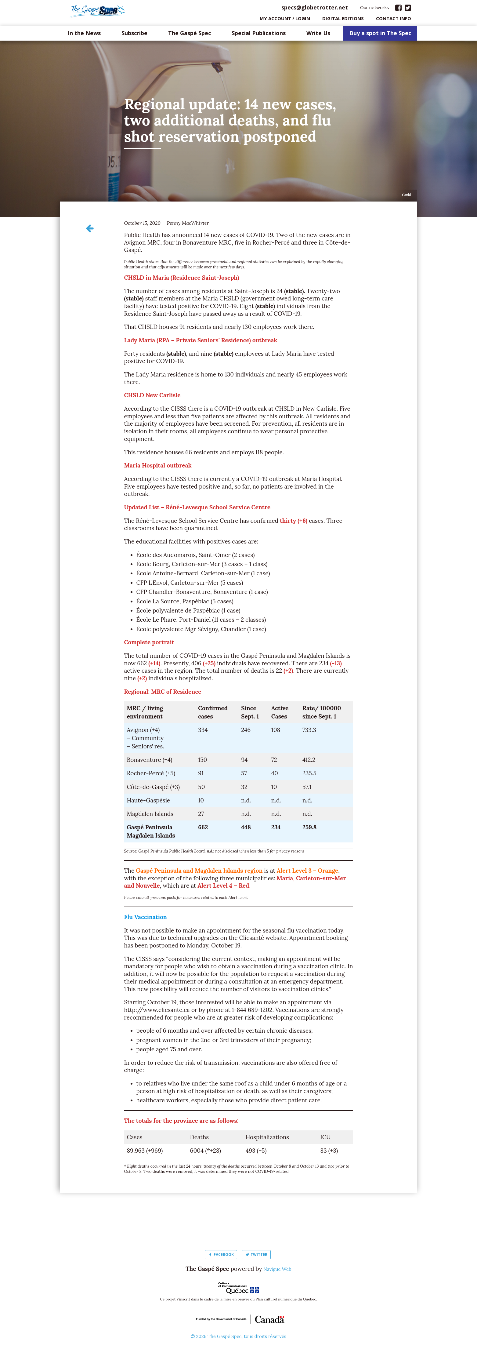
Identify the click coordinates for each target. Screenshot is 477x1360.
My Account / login (285, 20)
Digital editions (343, 20)
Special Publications (259, 35)
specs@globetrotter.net (314, 9)
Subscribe (134, 35)
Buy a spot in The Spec (380, 35)
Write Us (318, 35)
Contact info (393, 20)
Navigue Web (277, 1270)
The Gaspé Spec (189, 35)
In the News (84, 35)
